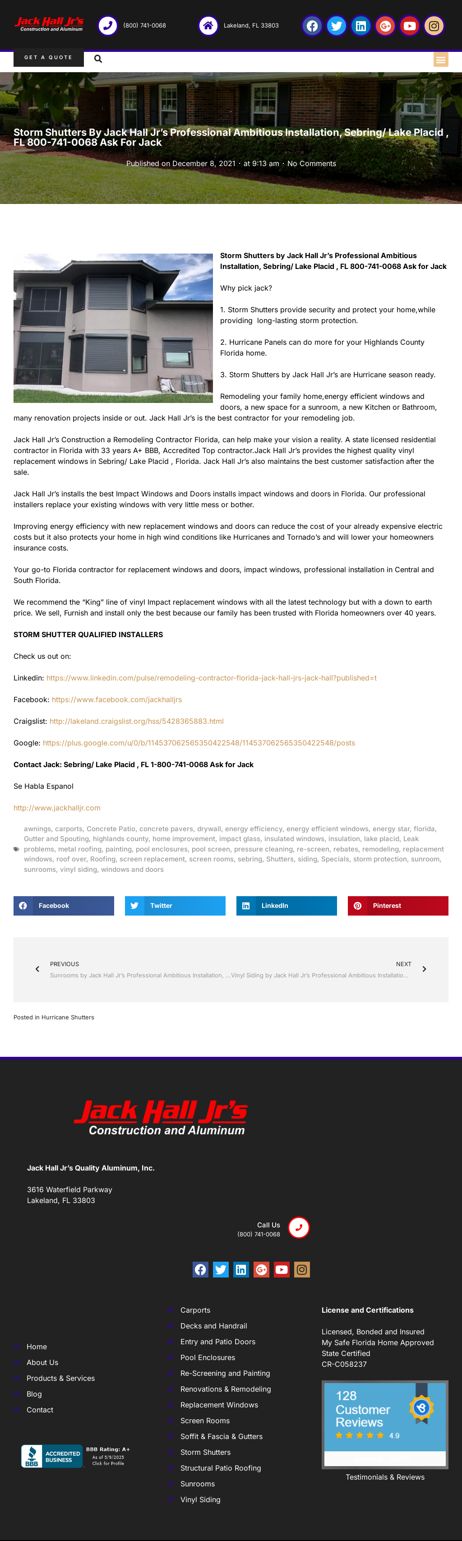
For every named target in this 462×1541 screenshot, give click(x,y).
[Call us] (299, 1228)
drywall (209, 828)
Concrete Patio (111, 828)
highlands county (120, 838)
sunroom (425, 859)
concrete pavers (166, 828)
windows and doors (132, 869)
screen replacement (152, 859)
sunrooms (40, 869)
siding (307, 859)
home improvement (183, 838)
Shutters (280, 859)
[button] (441, 59)
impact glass (239, 838)
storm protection (380, 859)
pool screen (211, 849)
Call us (268, 1225)
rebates (345, 849)
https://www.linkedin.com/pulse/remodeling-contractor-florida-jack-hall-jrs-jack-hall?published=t (211, 677)
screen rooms (211, 859)
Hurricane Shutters (68, 1017)
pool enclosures (162, 849)
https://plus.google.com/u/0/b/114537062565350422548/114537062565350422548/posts (199, 742)
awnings (37, 828)
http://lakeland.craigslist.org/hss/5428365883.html (137, 721)
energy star (391, 828)
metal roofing (80, 849)
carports (69, 828)
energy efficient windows (327, 828)
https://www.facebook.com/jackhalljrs (117, 699)
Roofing (103, 859)
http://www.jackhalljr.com (57, 807)
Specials (335, 859)
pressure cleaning (263, 849)
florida (424, 828)
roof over (71, 859)
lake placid (381, 838)
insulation (344, 838)
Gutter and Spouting (56, 838)
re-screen (313, 849)
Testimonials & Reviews (385, 1476)
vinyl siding (78, 869)
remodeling (380, 849)
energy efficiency (253, 828)
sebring (250, 859)
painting (119, 849)
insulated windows (294, 838)
